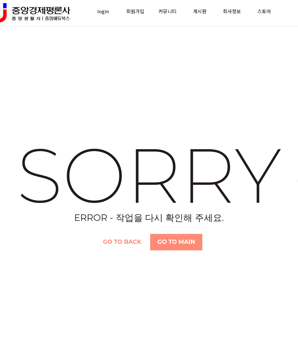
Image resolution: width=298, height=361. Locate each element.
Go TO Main (176, 241)
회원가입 (135, 11)
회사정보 (232, 11)
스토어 (264, 11)
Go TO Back (122, 241)
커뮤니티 (168, 11)
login (103, 11)
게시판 (200, 11)
